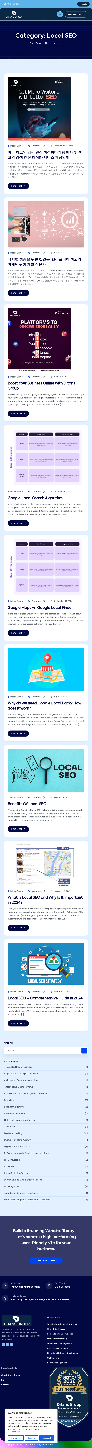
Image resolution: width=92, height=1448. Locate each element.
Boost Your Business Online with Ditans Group (41, 386)
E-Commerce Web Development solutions (26, 1153)
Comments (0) (36, 146)
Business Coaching (14, 1107)
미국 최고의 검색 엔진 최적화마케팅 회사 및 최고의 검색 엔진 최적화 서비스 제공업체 (45, 155)
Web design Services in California (21, 1193)
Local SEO (9, 1167)
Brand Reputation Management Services (25, 1094)
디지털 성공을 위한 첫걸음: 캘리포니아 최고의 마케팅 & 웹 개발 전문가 (44, 262)
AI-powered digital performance (21, 1074)
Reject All (31, 1438)
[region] (31, 1426)
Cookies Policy (14, 1432)
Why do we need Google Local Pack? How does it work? (44, 706)
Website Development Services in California (27, 1200)
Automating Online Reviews (18, 1087)
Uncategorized (12, 1186)
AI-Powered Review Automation (21, 1080)
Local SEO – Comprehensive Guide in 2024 (45, 998)
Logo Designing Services (16, 1173)
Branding (9, 1100)
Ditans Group (28, 1445)
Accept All (47, 1438)
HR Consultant (12, 1160)
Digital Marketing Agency (17, 1140)
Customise (15, 1438)
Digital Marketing (13, 1133)
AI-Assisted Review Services (18, 1067)
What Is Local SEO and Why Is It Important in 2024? (45, 900)
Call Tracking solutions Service (19, 1120)
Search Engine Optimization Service (23, 1180)
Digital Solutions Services (17, 1147)
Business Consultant (14, 1113)
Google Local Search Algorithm (35, 498)
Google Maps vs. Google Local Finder (40, 608)
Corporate (9, 1127)
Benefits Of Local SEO (27, 804)
